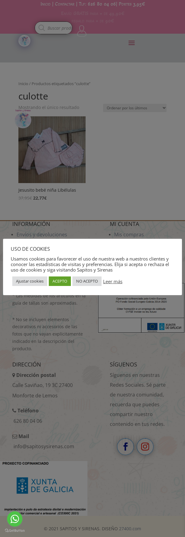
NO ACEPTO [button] (87, 281)
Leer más (112, 281)
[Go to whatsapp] (14, 519)
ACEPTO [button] (59, 281)
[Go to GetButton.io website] (15, 531)
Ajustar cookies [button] (30, 281)
